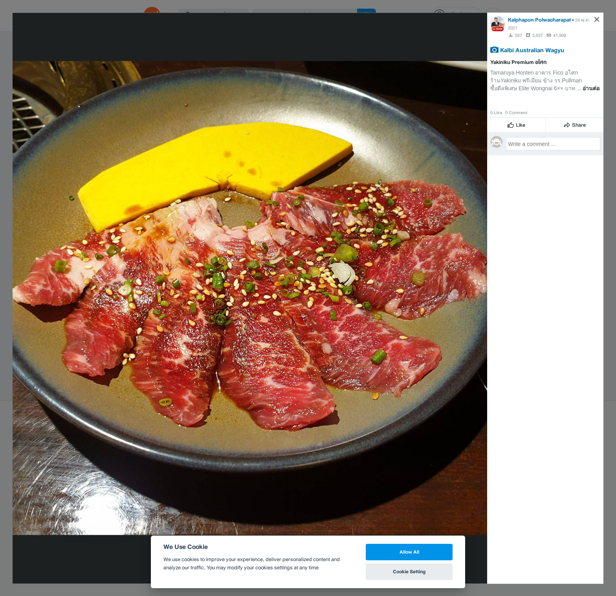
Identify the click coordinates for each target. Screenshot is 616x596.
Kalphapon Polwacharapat (539, 19)
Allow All (409, 552)
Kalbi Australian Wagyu (532, 49)
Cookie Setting (409, 571)
